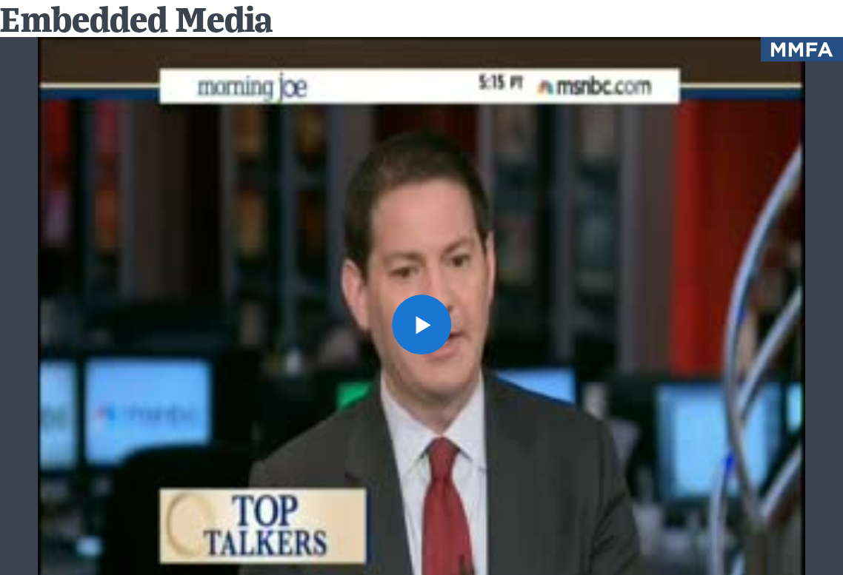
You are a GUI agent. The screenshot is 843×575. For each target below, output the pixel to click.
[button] (421, 324)
